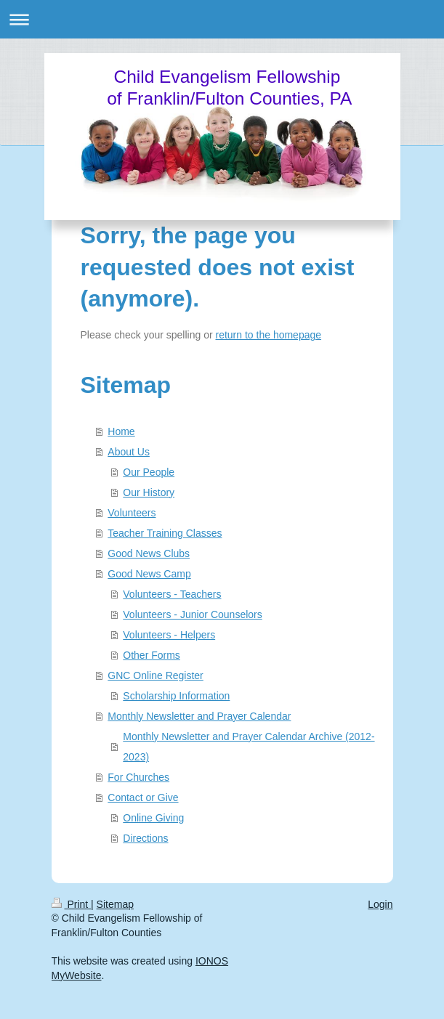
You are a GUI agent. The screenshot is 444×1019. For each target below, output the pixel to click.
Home (121, 431)
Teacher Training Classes (165, 533)
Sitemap (115, 904)
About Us (129, 452)
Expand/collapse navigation (222, 19)
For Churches (138, 777)
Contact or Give (143, 797)
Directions (145, 838)
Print (72, 904)
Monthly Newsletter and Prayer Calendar (199, 716)
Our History (148, 492)
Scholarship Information (176, 696)
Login (380, 904)
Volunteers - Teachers (172, 594)
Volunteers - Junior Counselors (192, 614)
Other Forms (151, 655)
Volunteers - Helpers (169, 635)
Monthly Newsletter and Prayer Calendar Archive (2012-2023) (248, 747)
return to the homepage (269, 335)
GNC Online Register (155, 675)
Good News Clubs (149, 553)
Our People (148, 472)
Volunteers (132, 513)
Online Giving (153, 818)
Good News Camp (149, 574)
